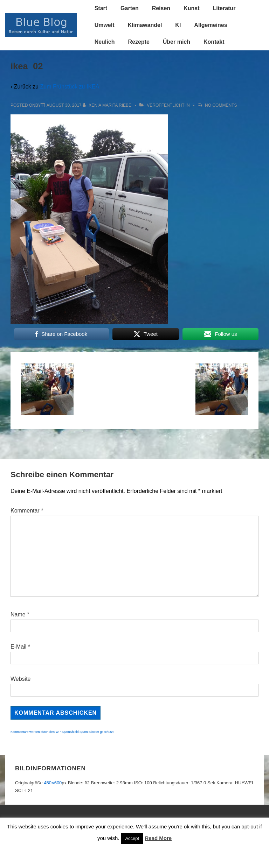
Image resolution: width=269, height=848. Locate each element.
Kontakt (214, 42)
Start (101, 8)
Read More (158, 838)
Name (18, 614)
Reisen (161, 8)
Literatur (224, 8)
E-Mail (18, 647)
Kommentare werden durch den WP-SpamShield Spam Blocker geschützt (62, 732)
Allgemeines (210, 25)
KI (178, 25)
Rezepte (138, 42)
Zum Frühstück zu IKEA (69, 87)
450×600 (53, 782)
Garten (129, 8)
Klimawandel (145, 25)
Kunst (191, 8)
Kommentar (27, 511)
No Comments (221, 105)
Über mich (176, 42)
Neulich (105, 42)
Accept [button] (132, 838)
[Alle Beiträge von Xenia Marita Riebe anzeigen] (108, 105)
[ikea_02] (64, 105)
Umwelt (105, 25)
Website (21, 679)
